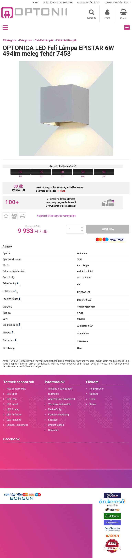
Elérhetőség (55, 409)
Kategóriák (25, 40)
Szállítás (53, 419)
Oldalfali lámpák (44, 40)
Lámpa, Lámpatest (17, 424)
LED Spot (12, 393)
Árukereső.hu (112, 505)
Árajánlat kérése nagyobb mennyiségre (56, 216)
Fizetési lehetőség (58, 414)
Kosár (93, 404)
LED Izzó (12, 399)
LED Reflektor (14, 414)
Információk (55, 382)
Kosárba (108, 229)
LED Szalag (13, 409)
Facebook (11, 439)
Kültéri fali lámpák (66, 40)
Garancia (53, 430)
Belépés (94, 393)
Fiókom (92, 382)
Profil (92, 399)
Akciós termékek (16, 388)
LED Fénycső (14, 419)
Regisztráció (97, 388)
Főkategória (9, 40)
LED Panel (12, 404)
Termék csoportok (18, 382)
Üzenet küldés (56, 424)
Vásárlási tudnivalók (59, 404)
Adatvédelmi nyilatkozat (61, 399)
